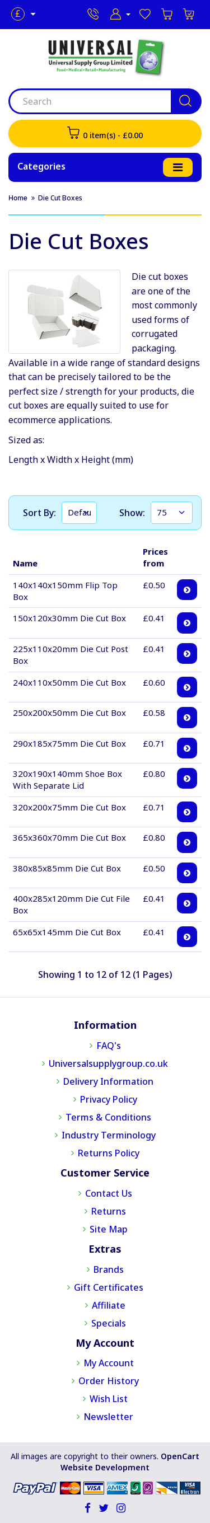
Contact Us (108, 1193)
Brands (109, 1269)
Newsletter (108, 1416)
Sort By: (39, 513)
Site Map (109, 1229)
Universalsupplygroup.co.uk (108, 1063)
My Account (108, 1363)
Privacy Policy (108, 1099)
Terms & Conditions (108, 1117)
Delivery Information (108, 1081)
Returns (108, 1211)
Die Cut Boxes (60, 198)
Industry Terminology (109, 1135)
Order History (108, 1381)
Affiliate (108, 1305)
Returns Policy (108, 1153)
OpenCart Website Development (129, 1462)
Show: (132, 513)
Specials (108, 1323)
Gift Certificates (108, 1287)
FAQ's (108, 1045)
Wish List (109, 1399)
